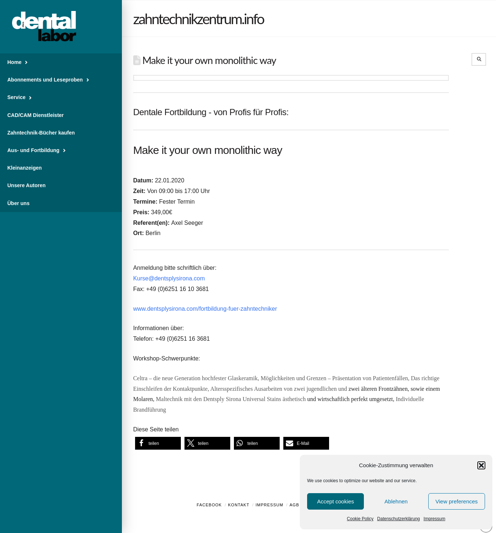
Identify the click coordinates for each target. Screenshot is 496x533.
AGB (294, 505)
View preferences (457, 501)
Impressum (434, 518)
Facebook (209, 505)
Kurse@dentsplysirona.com (169, 278)
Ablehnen (395, 501)
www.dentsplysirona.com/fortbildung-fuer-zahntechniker (205, 309)
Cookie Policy (360, 518)
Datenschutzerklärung (398, 518)
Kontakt (238, 505)
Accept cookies (335, 501)
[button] (481, 465)
